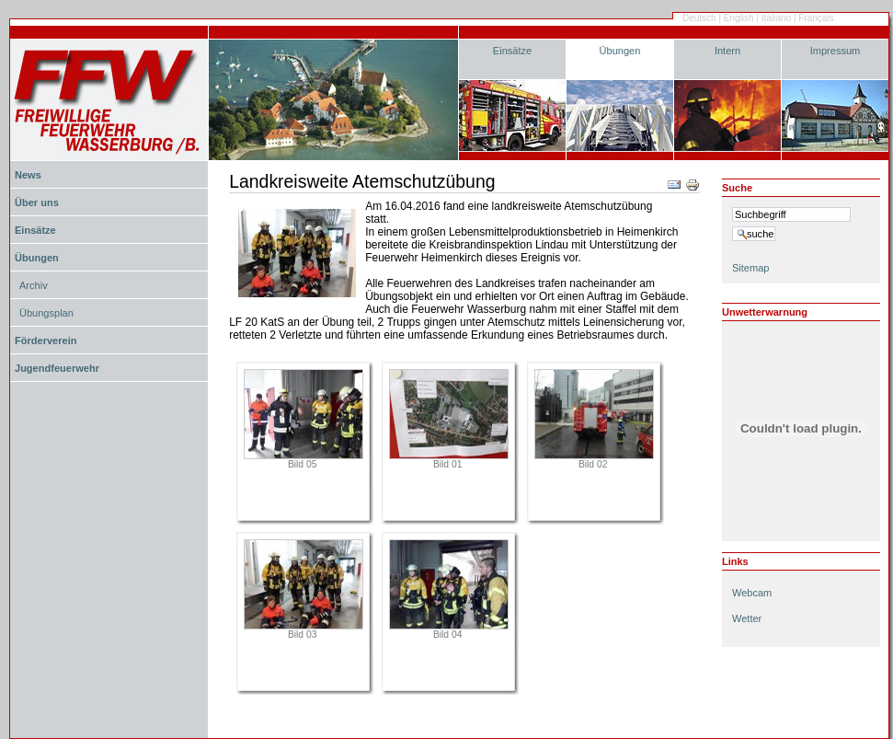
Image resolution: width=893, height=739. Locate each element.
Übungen (620, 50)
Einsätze (512, 50)
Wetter (746, 618)
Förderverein (45, 340)
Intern (727, 50)
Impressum (835, 50)
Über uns (37, 202)
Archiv (33, 285)
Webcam (752, 592)
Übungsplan (46, 312)
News (28, 174)
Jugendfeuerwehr (57, 368)
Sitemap (750, 267)
